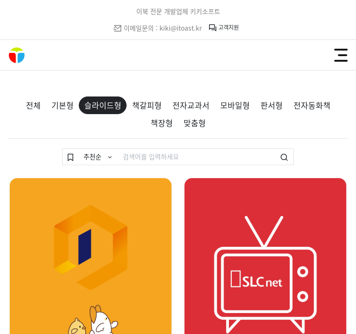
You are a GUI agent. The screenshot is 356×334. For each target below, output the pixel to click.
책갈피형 (147, 105)
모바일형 (235, 105)
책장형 (162, 122)
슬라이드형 (102, 105)
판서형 (272, 105)
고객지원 (224, 28)
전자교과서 (191, 105)
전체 (33, 105)
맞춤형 (195, 122)
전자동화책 (312, 105)
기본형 (62, 105)
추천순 (93, 156)
